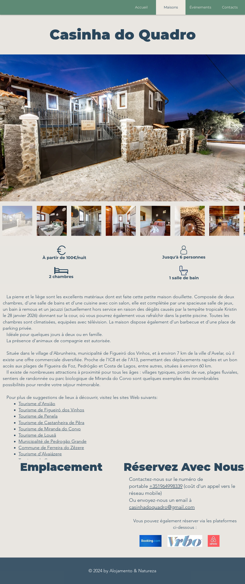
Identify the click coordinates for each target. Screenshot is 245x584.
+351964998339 (165, 486)
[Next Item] (236, 128)
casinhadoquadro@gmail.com (162, 507)
